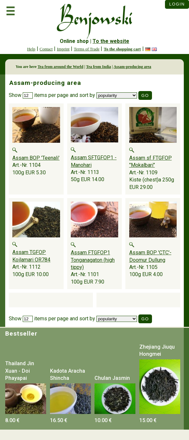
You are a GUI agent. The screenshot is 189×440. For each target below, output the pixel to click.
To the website (111, 41)
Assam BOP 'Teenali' (35, 158)
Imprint (63, 49)
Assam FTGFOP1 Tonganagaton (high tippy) (93, 259)
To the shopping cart (122, 49)
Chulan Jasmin (112, 378)
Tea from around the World (60, 66)
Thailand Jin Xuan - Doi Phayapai (19, 370)
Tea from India (98, 66)
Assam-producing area (132, 66)
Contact (46, 49)
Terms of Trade (86, 49)
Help (31, 49)
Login (177, 4)
